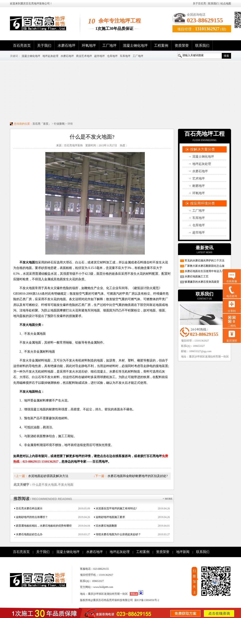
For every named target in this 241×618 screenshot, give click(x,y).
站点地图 (225, 3)
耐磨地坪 (198, 185)
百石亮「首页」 (42, 123)
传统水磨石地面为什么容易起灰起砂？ (118, 534)
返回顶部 (231, 340)
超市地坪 (99, 56)
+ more (167, 498)
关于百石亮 (199, 3)
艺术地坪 (198, 178)
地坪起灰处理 (50, 56)
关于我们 (44, 45)
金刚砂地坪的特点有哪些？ (32, 517)
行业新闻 (59, 123)
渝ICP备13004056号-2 (146, 600)
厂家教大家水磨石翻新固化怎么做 (204, 265)
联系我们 (213, 3)
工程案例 (161, 45)
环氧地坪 (89, 45)
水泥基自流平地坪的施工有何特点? (116, 508)
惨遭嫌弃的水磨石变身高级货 (202, 281)
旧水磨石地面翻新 (106, 525)
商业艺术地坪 (84, 56)
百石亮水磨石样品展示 (29, 508)
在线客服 (231, 281)
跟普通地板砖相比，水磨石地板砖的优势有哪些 (44, 525)
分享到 (232, 311)
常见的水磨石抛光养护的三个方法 (204, 260)
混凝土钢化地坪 (135, 45)
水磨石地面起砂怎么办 (29, 534)
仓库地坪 (112, 56)
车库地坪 (125, 56)
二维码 (232, 325)
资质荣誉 (182, 45)
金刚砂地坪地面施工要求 (110, 517)
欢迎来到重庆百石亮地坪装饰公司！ (31, 3)
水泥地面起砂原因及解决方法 (48, 476)
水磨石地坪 (66, 45)
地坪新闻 (182, 552)
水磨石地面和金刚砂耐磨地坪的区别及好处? (137, 476)
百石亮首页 (22, 45)
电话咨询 (231, 296)
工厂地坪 (109, 45)
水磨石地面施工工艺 (196, 276)
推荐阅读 (42, 498)
